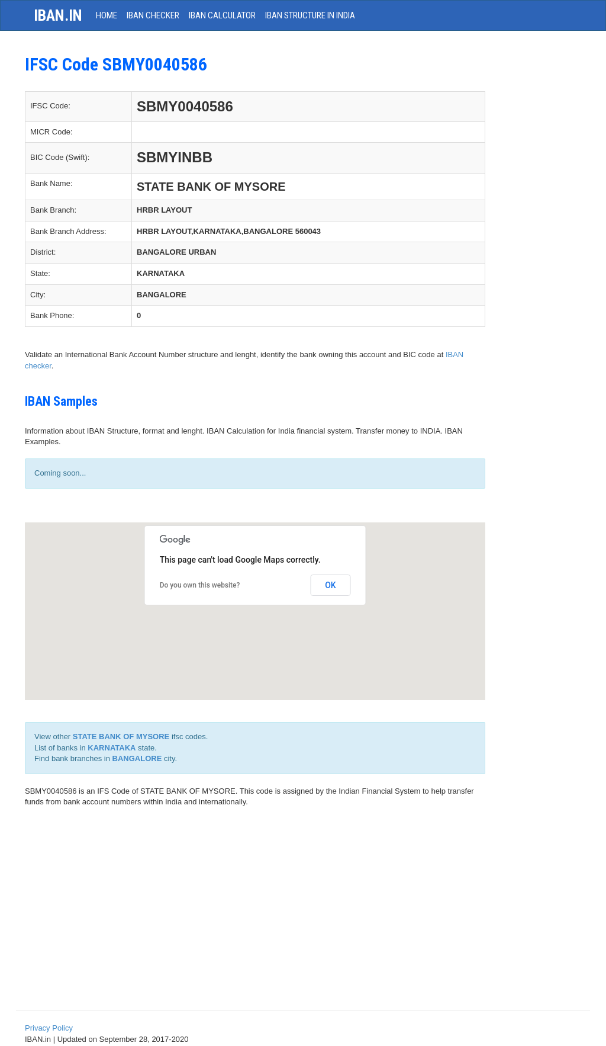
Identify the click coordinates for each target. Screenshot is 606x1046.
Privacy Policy (49, 1027)
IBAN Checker (153, 15)
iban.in (58, 15)
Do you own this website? (200, 585)
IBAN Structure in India (310, 15)
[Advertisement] (303, 914)
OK (330, 585)
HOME (106, 15)
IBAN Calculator (222, 15)
